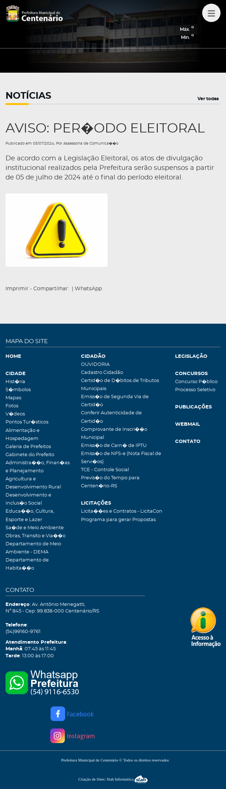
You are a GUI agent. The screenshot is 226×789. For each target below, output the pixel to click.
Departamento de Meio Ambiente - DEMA (33, 548)
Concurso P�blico (196, 381)
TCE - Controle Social (105, 470)
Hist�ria (15, 381)
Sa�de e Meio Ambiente (34, 528)
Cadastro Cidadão (102, 372)
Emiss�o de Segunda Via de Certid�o (115, 400)
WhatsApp (88, 288)
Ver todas (208, 99)
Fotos (11, 406)
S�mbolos (18, 390)
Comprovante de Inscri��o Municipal (114, 433)
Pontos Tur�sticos (26, 422)
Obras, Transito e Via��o (35, 536)
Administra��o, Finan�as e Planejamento (37, 467)
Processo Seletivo (195, 390)
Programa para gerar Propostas (118, 519)
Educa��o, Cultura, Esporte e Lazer (29, 515)
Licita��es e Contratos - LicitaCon (121, 511)
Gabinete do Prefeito (29, 454)
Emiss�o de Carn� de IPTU (114, 445)
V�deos (15, 414)
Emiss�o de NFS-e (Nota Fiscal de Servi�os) (121, 457)
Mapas (13, 398)
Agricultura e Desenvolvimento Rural (33, 483)
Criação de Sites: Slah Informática (113, 779)
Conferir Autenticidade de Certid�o (111, 417)
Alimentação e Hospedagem (22, 434)
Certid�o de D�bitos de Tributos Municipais (120, 384)
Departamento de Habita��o (27, 564)
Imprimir (17, 288)
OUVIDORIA (95, 364)
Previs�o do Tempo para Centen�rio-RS (110, 482)
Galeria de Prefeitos (28, 446)
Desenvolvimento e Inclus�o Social (28, 499)
